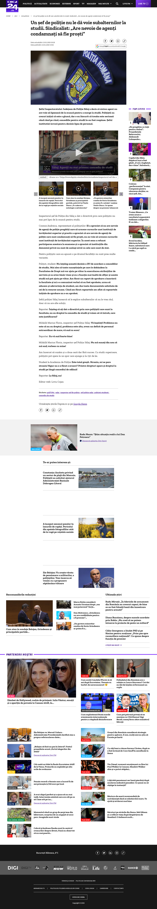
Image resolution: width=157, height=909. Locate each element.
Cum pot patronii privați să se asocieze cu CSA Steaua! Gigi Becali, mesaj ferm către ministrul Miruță (133, 718)
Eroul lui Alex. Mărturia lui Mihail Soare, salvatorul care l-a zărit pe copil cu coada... (139, 245)
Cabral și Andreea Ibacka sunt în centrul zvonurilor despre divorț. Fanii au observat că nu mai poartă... (54, 830)
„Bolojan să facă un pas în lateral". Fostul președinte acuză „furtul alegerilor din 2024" (53, 749)
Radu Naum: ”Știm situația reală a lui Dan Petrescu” (102, 435)
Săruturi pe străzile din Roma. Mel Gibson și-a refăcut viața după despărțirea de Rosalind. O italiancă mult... (127, 814)
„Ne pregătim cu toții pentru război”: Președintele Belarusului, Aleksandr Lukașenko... (139, 133)
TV (83, 3)
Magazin (91, 3)
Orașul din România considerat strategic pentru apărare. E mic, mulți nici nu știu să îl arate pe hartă (127, 735)
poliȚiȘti (51, 392)
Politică (27, 3)
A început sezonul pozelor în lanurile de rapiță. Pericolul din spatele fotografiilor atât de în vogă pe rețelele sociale (51, 202)
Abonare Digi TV (39, 888)
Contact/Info (119, 888)
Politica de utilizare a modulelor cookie (64, 888)
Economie (55, 3)
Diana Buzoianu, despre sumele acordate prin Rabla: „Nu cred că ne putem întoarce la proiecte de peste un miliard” (127, 620)
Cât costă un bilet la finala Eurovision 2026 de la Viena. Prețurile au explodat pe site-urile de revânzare (54, 767)
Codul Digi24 (89, 888)
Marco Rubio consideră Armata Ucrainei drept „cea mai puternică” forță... (87, 604)
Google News (80, 403)
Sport (76, 3)
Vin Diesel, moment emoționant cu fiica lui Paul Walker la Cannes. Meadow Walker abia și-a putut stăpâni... (127, 767)
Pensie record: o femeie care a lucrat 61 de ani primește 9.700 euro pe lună (53, 782)
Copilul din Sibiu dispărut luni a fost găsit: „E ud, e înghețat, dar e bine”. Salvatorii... (140, 162)
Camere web (104, 888)
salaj (57, 392)
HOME (8, 16)
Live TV (141, 3)
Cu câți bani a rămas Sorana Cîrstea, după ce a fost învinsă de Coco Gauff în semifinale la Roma (128, 751)
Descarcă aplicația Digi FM (45, 755)
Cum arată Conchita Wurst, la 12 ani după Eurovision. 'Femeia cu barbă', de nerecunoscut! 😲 (96, 682)
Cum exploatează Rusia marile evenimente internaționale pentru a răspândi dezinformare (96, 717)
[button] (78, 152)
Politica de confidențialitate (85, 881)
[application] (78, 152)
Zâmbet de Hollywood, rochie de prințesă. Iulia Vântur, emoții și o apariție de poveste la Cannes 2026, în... (40, 701)
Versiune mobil (78, 897)
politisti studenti (101, 392)
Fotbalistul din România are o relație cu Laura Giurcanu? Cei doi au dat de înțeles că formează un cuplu (133, 684)
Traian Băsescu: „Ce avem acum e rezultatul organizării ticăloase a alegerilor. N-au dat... (139, 217)
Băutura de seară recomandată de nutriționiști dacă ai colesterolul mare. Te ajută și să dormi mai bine (127, 798)
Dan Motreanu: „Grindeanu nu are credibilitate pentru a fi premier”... (87, 615)
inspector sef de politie (70, 392)
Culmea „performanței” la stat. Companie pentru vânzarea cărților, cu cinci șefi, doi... (139, 188)
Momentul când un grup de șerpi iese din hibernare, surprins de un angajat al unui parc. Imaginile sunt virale (53, 814)
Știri (16, 16)
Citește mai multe (112, 645)
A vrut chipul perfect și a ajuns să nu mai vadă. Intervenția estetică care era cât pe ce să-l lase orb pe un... (54, 797)
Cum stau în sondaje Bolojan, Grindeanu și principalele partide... (29, 630)
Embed (43, 177)
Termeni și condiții (68, 881)
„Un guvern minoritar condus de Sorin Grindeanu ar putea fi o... (87, 626)
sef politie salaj (87, 392)
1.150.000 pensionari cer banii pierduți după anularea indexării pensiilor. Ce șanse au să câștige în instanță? (128, 783)
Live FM (126, 3)
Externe (66, 3)
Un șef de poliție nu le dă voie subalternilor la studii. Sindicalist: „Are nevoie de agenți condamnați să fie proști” (72, 16)
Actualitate (40, 3)
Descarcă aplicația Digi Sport (94, 441)
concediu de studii (46, 395)
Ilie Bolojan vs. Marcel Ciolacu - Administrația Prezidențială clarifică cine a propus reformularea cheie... (54, 735)
